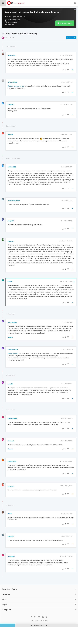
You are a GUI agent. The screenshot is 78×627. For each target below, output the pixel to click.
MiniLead (11, 434)
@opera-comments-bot (16, 80)
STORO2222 (12, 160)
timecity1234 (12, 455)
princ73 (10, 377)
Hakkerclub (11, 49)
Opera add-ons (9, 31)
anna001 (11, 530)
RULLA (10, 275)
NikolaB (10, 128)
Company (6, 603)
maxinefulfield (12, 412)
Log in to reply (71, 31)
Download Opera (66, 17)
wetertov (10, 479)
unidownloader (13, 343)
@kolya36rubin (13, 347)
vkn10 (10, 507)
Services (6, 588)
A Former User (12, 76)
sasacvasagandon (14, 194)
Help (4, 593)
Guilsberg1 (11, 550)
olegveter (11, 235)
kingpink (10, 98)
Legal (4, 598)
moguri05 (11, 214)
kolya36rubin (12, 316)
